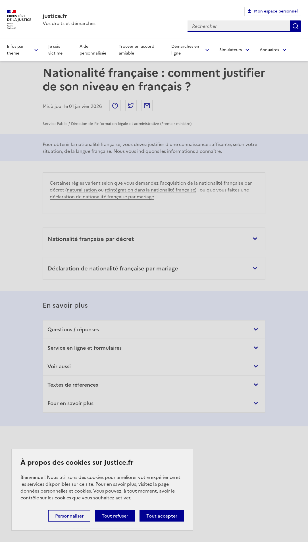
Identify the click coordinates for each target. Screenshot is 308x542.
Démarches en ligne (185, 49)
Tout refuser (115, 515)
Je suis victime (55, 49)
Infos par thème (15, 49)
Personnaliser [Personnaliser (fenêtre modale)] (69, 515)
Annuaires (269, 50)
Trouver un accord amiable (136, 49)
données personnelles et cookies (55, 490)
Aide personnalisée (93, 49)
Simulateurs (230, 50)
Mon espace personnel (276, 11)
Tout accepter (161, 515)
